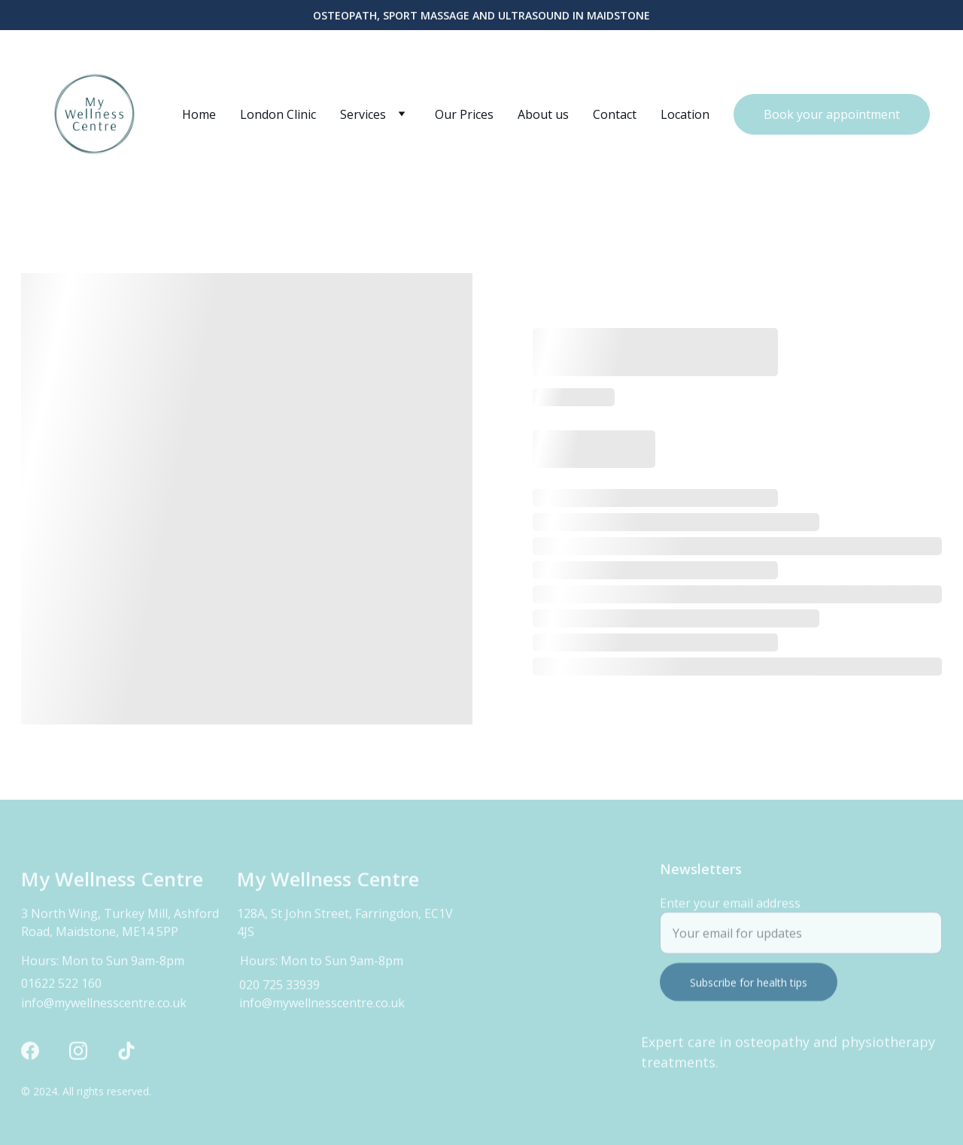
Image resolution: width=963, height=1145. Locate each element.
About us (543, 114)
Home (199, 114)
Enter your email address (730, 910)
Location (685, 114)
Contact (614, 114)
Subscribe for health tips (748, 990)
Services (363, 114)
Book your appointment (832, 114)
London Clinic (278, 114)
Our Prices (464, 114)
